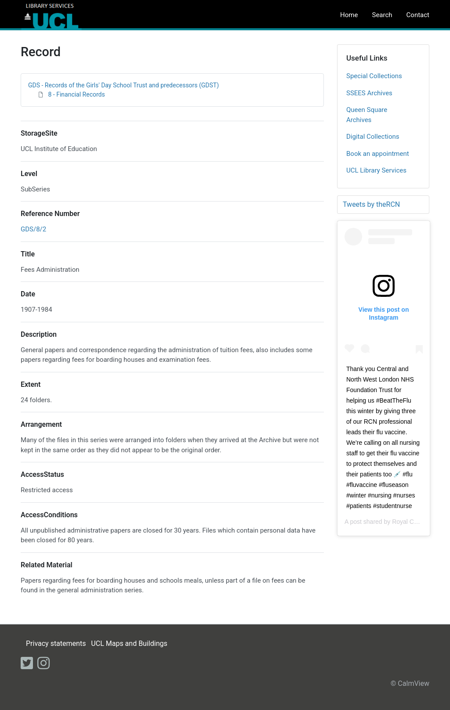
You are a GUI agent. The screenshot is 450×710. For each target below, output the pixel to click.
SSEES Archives (369, 93)
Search (382, 15)
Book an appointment (377, 154)
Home (349, 15)
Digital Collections (372, 137)
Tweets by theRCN (371, 204)
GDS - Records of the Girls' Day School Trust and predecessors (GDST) (123, 85)
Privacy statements (56, 643)
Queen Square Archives (366, 115)
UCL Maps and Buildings (129, 643)
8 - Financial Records (76, 94)
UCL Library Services (376, 170)
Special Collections (374, 76)
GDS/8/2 (33, 229)
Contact (417, 15)
